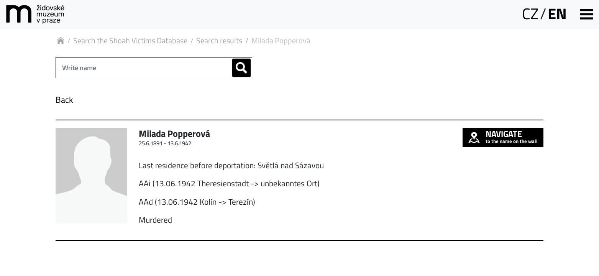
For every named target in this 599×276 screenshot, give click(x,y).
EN (557, 13)
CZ (530, 13)
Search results (219, 40)
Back (64, 99)
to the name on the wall (503, 136)
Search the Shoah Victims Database (130, 40)
